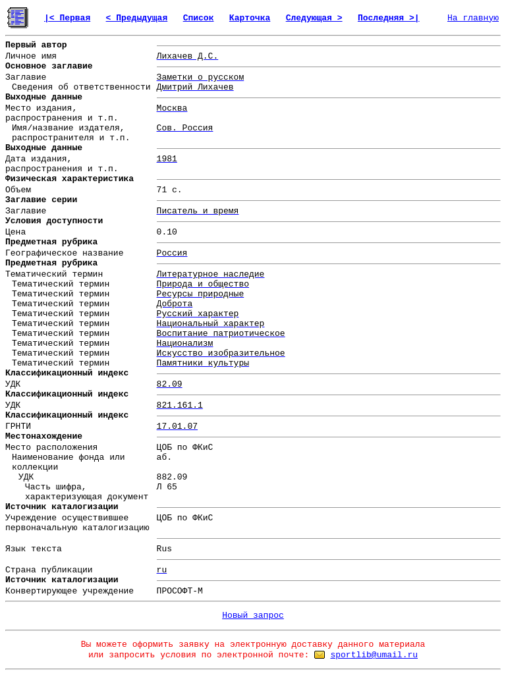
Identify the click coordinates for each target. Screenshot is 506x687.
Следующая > (314, 18)
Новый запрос (253, 615)
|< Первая (67, 18)
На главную (473, 18)
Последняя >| (389, 18)
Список (198, 18)
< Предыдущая (137, 18)
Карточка (249, 18)
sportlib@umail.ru (374, 655)
